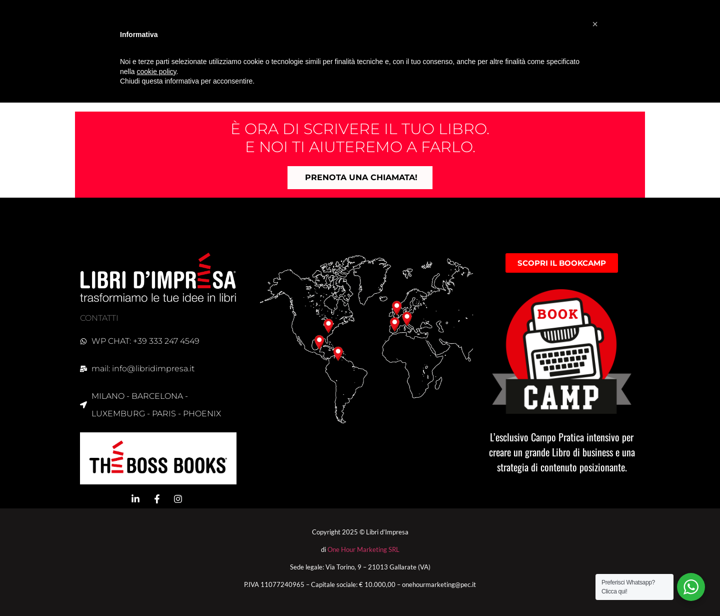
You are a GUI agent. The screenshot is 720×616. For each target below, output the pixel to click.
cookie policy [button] (156, 72)
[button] (595, 24)
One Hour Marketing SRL (364, 549)
